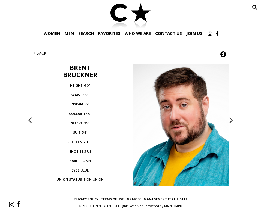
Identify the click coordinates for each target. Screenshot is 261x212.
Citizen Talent (130, 16)
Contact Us (168, 33)
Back (40, 53)
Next (231, 119)
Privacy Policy (86, 199)
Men (69, 33)
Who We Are (138, 33)
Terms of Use (112, 199)
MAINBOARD (173, 206)
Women (52, 33)
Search (86, 33)
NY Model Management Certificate (157, 199)
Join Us (194, 33)
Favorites (109, 33)
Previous (30, 119)
